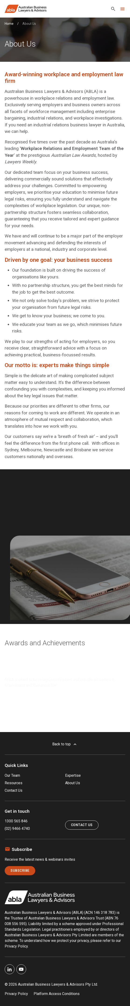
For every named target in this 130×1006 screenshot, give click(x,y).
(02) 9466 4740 (17, 828)
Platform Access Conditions (57, 993)
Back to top (65, 744)
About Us (72, 783)
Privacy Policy (16, 993)
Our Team (12, 775)
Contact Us (13, 790)
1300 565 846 (16, 821)
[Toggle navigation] (122, 9)
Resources (13, 783)
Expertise (73, 775)
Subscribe (20, 870)
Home (9, 24)
